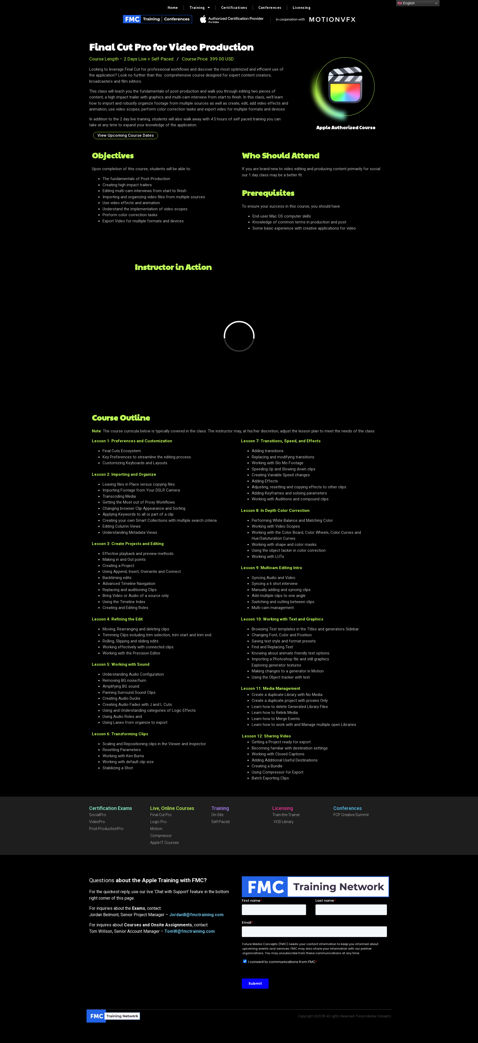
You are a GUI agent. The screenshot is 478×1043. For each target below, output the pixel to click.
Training (199, 7)
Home (173, 7)
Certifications (234, 7)
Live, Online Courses (172, 808)
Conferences (269, 7)
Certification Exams (110, 808)
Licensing (302, 7)
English (406, 3)
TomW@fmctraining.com (189, 931)
